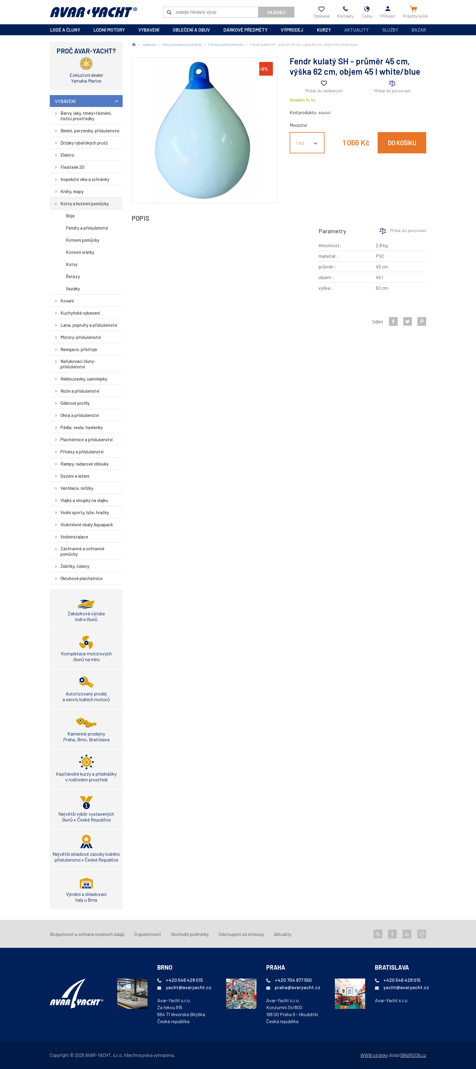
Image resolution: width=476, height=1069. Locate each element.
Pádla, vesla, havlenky (81, 427)
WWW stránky (374, 1055)
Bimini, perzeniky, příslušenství (89, 130)
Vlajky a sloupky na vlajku (84, 500)
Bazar (419, 29)
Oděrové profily (75, 403)
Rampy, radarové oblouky (84, 463)
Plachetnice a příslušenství (86, 439)
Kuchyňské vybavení (80, 313)
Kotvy (71, 264)
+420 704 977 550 (293, 980)
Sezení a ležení (74, 476)
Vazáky (73, 288)
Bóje (70, 215)
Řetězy (73, 276)
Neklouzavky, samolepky (83, 378)
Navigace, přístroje (78, 349)
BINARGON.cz (413, 1055)
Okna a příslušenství (79, 415)
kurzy (324, 29)
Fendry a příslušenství (87, 228)
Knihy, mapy (71, 191)
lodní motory (109, 29)
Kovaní (67, 300)
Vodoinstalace (74, 536)
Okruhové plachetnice (81, 578)
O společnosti (147, 934)
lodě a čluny (65, 29)
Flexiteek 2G (72, 167)
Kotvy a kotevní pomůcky (84, 203)
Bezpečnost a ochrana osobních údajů (87, 934)
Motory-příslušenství (80, 337)
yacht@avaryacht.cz (188, 987)
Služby (390, 29)
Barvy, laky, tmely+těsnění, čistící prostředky (86, 115)
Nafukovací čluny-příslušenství (78, 363)
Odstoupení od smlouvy (241, 934)
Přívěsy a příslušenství (82, 451)
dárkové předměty (245, 29)
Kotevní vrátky (80, 252)
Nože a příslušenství (79, 391)
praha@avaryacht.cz (297, 987)
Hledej (276, 12)
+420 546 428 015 (184, 980)
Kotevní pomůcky (82, 240)
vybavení (148, 29)
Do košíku (402, 142)
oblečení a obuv (191, 29)
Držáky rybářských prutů (84, 142)
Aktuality (356, 29)
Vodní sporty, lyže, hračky (84, 512)
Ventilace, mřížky (76, 488)
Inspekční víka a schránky (84, 179)
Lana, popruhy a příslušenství (88, 325)
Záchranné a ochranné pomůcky (82, 551)
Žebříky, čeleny (74, 566)
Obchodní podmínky (190, 934)
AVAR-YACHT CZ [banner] (93, 12)
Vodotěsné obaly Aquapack (86, 524)
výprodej (292, 29)
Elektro (67, 155)
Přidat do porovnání (392, 90)
